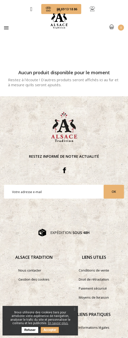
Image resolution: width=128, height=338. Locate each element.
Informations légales (93, 327)
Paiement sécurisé (93, 288)
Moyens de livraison (94, 297)
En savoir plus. (58, 323)
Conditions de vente (94, 270)
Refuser (30, 330)
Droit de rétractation (94, 279)
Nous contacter (29, 270)
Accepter (50, 330)
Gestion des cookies (34, 279)
